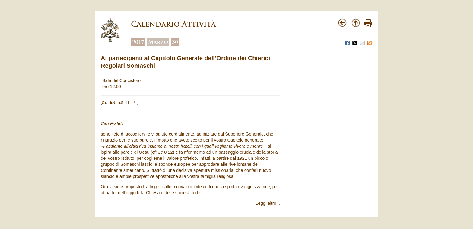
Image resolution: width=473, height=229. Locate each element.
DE (104, 102)
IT (127, 102)
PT (135, 102)
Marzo (158, 42)
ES (120, 102)
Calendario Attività (173, 24)
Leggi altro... (268, 203)
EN (112, 102)
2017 (138, 42)
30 (175, 42)
